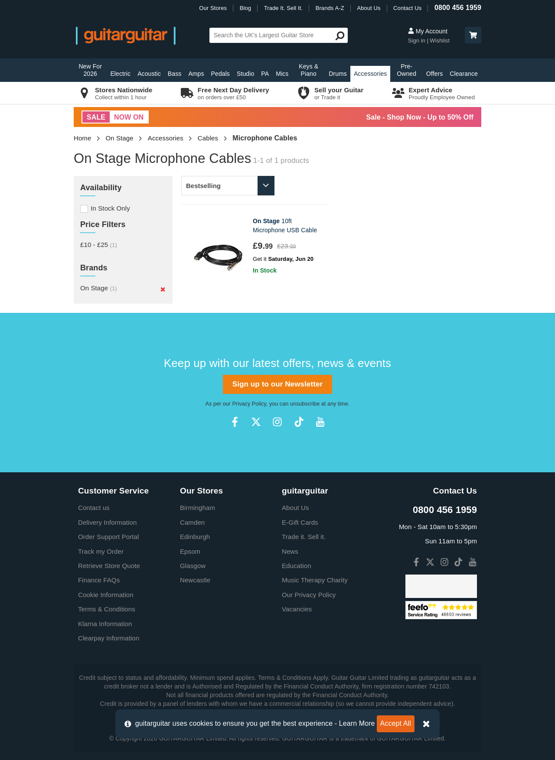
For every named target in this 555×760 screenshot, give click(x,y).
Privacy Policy (249, 404)
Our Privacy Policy (309, 594)
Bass (175, 73)
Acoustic (149, 73)
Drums (338, 73)
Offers (434, 73)
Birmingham (197, 507)
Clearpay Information (108, 638)
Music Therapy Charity (315, 580)
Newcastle (195, 580)
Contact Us (407, 8)
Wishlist (440, 40)
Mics (282, 73)
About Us (368, 8)
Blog (245, 8)
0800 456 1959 (457, 7)
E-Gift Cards (300, 522)
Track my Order (101, 551)
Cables (208, 138)
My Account (427, 31)
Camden (192, 522)
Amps (196, 73)
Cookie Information (106, 594)
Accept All (395, 723)
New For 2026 (90, 70)
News (290, 551)
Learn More (357, 723)
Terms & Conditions (106, 609)
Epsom (190, 551)
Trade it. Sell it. (304, 536)
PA (265, 73)
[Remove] (163, 289)
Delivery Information (107, 522)
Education (296, 565)
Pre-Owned (406, 70)
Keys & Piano (308, 70)
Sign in (417, 40)
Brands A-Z (330, 8)
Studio (245, 73)
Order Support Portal (108, 536)
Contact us (94, 507)
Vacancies (297, 609)
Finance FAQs (99, 580)
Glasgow (193, 565)
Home (82, 138)
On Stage (120, 138)
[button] (473, 35)
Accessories (370, 73)
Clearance (464, 73)
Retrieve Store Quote (109, 565)
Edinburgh (195, 536)
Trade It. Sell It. (283, 8)
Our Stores (213, 8)
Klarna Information (105, 623)
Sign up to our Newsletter (277, 384)
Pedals (220, 73)
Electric (120, 73)
